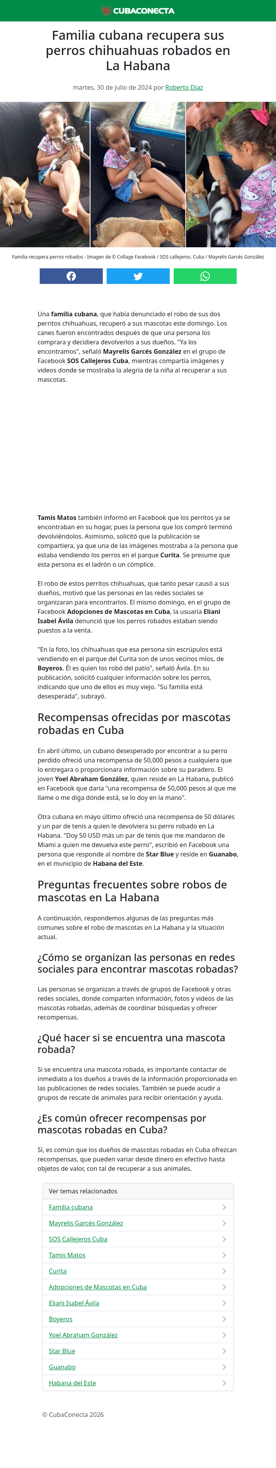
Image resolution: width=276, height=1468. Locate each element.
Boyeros (138, 1319)
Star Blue (138, 1351)
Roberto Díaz (184, 87)
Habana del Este (138, 1383)
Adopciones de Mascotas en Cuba (138, 1287)
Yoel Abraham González (138, 1335)
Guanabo (138, 1367)
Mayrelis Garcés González (138, 1223)
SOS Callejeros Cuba (138, 1239)
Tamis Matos (138, 1255)
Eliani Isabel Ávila (138, 1303)
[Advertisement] (138, 448)
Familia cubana (138, 1207)
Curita (138, 1271)
